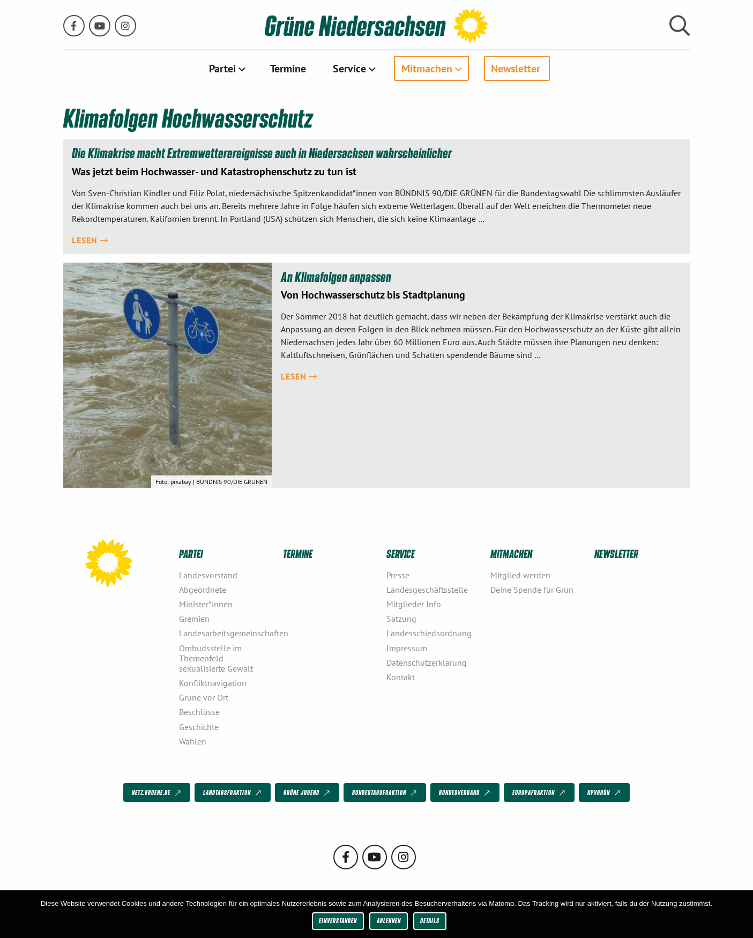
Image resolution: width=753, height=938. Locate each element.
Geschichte (199, 726)
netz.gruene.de (157, 793)
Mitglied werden (520, 575)
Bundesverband (465, 793)
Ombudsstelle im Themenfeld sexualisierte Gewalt (216, 658)
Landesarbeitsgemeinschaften (226, 633)
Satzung (401, 618)
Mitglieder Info (413, 604)
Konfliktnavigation (213, 683)
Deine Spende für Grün (531, 589)
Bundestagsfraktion (385, 793)
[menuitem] (226, 68)
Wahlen (192, 741)
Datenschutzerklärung (426, 662)
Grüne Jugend (308, 793)
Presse (397, 575)
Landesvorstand (208, 575)
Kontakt (400, 677)
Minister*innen (206, 604)
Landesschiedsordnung (429, 633)
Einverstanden (338, 920)
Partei (222, 68)
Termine (288, 68)
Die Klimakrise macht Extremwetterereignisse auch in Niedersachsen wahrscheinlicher (264, 152)
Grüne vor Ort (203, 697)
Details (429, 920)
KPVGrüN (604, 793)
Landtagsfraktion (233, 793)
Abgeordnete (202, 589)
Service (349, 68)
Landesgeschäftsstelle (427, 589)
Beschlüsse (199, 711)
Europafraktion (539, 793)
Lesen (90, 240)
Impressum (406, 648)
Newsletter (515, 68)
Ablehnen (389, 920)
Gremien (194, 618)
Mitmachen (426, 68)
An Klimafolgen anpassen (337, 276)
